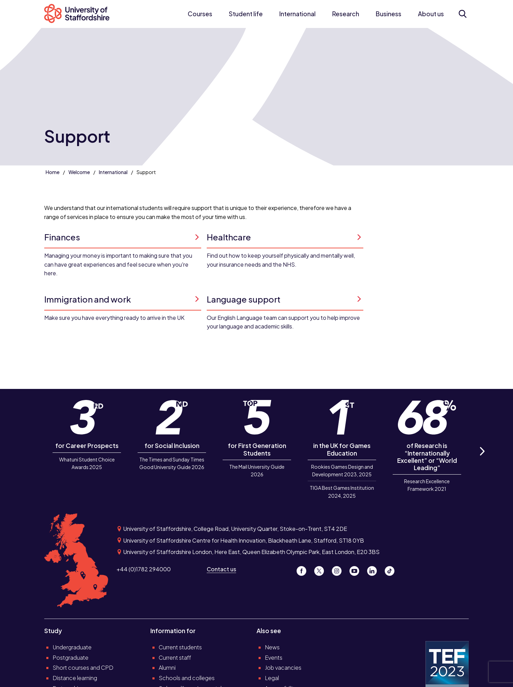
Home (52, 172)
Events (273, 657)
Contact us (221, 569)
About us (431, 14)
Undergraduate (72, 647)
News (272, 647)
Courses (200, 14)
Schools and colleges (187, 677)
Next (481, 458)
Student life (246, 14)
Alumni (167, 667)
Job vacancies (283, 667)
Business (388, 14)
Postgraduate (70, 657)
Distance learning (75, 677)
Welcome (79, 172)
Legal (272, 677)
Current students (180, 647)
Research (345, 14)
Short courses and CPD (83, 667)
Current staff (175, 657)
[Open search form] (462, 14)
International (297, 14)
